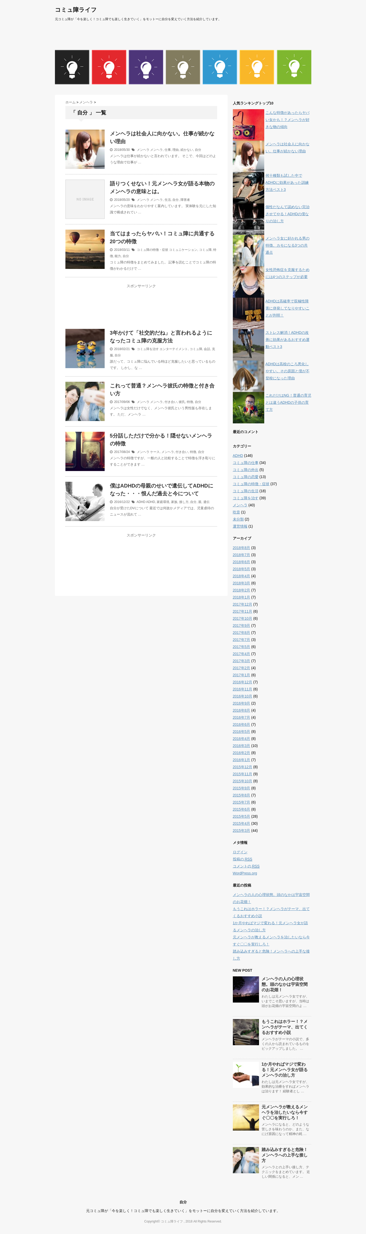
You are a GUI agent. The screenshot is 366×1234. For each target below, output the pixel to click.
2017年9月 (241, 625)
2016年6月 (241, 724)
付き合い (171, 402)
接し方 (184, 502)
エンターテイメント (174, 349)
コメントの (246, 866)
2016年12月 (242, 682)
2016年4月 (241, 739)
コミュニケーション (183, 250)
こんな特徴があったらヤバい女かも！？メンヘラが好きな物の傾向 (287, 119)
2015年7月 (241, 802)
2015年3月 (241, 830)
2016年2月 (241, 753)
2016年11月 (242, 689)
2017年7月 (241, 640)
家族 (174, 502)
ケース (155, 452)
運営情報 (240, 526)
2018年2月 (241, 590)
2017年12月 (242, 604)
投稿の (242, 859)
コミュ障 (205, 250)
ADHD (141, 502)
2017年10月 (242, 618)
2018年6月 (241, 562)
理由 (175, 150)
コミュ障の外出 (245, 470)
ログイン (240, 852)
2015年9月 (241, 788)
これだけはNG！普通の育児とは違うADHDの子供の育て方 (288, 402)
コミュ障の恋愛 (245, 477)
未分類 (238, 519)
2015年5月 (241, 816)
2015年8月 (241, 795)
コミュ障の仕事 (245, 463)
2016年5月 (241, 731)
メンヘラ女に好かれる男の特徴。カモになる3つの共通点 (287, 245)
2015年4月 (241, 823)
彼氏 (182, 402)
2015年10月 (242, 781)
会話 (207, 349)
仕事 (168, 150)
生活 (168, 200)
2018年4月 (241, 576)
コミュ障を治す (148, 349)
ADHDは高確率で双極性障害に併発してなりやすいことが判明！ (287, 308)
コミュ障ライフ (76, 10)
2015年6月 (241, 809)
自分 (198, 150)
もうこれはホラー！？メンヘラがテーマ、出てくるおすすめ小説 (285, 1027)
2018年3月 (241, 583)
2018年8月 (241, 548)
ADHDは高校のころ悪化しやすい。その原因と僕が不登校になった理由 (287, 371)
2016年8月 (241, 710)
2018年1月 (241, 597)
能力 (118, 256)
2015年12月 (242, 767)
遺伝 (206, 502)
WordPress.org (245, 873)
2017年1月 (241, 675)
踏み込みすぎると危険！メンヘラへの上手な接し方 (285, 1155)
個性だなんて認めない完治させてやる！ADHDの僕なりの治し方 (287, 214)
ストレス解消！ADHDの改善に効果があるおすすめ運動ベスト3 (287, 339)
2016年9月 (241, 703)
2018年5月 (241, 569)
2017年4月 (241, 654)
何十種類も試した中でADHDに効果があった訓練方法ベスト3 (287, 182)
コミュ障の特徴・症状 (152, 250)
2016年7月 (241, 717)
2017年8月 (241, 632)
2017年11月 (242, 611)
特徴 (190, 402)
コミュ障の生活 (245, 491)
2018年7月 (241, 555)
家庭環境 (163, 502)
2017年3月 (241, 661)
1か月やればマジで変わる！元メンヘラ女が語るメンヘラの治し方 (285, 1069)
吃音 (236, 512)
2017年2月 (241, 668)
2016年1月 (241, 760)
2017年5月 (241, 647)
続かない (187, 150)
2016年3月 (241, 746)
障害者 (185, 200)
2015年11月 (242, 774)
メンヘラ (143, 150)
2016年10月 (242, 696)
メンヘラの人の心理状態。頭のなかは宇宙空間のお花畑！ (285, 984)
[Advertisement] (141, 310)
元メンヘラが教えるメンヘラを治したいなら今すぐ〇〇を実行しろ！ (285, 1112)
